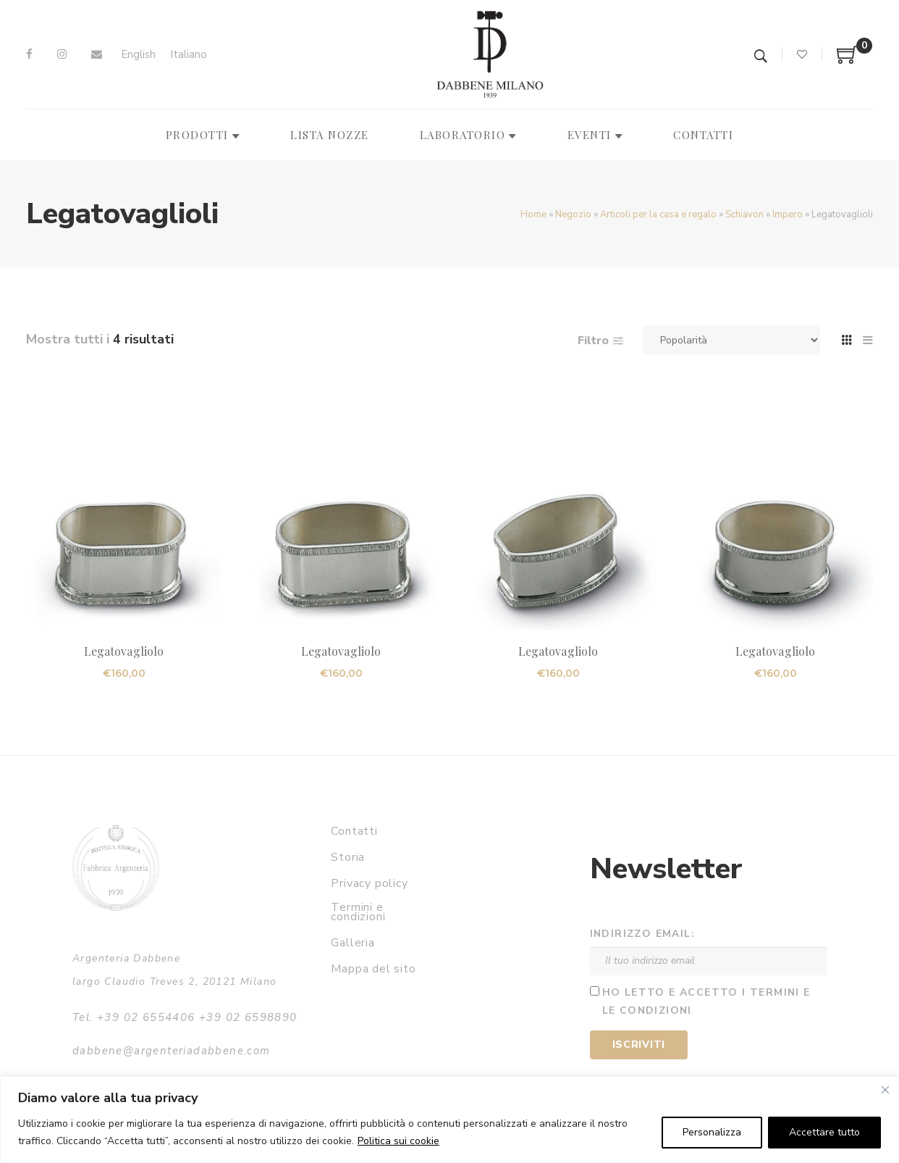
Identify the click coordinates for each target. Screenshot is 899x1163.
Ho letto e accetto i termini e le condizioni (706, 1001)
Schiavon (744, 214)
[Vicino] (885, 1089)
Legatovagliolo (124, 651)
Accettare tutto (824, 1132)
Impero (787, 214)
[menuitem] (138, 54)
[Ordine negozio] (731, 339)
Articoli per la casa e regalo (658, 214)
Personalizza (712, 1132)
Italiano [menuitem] (188, 54)
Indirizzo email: (642, 934)
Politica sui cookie (398, 1141)
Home (533, 214)
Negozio (573, 214)
